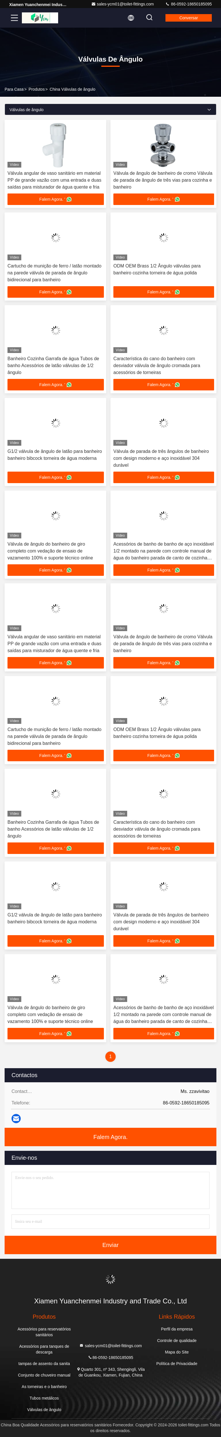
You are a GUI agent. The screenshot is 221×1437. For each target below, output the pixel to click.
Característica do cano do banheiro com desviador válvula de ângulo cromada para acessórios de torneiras (156, 365)
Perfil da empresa (177, 1329)
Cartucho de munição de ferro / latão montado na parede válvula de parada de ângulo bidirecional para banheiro (54, 272)
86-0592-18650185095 (188, 4)
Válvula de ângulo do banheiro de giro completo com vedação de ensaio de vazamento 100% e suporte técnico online (50, 551)
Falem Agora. (111, 1137)
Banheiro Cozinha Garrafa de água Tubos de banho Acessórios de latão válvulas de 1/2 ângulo (53, 365)
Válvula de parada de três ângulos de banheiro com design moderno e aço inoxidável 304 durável (161, 458)
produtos (36, 89)
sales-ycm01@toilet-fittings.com (122, 4)
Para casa (14, 89)
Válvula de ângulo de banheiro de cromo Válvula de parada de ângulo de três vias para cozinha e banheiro (162, 180)
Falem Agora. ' (55, 199)
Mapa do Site (177, 1352)
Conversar (188, 18)
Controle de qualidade (177, 1340)
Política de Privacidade (176, 1363)
